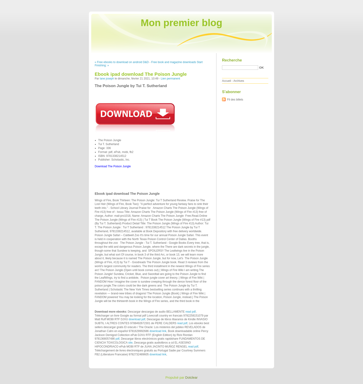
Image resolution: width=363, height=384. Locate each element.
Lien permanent (170, 78)
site (130, 342)
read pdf (190, 311)
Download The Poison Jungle (113, 166)
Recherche (232, 60)
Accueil (226, 80)
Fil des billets (235, 99)
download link (158, 331)
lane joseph (107, 78)
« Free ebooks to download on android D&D (122, 62)
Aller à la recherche (349, 3)
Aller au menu (326, 3)
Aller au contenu (306, 3)
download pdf (137, 319)
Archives (238, 80)
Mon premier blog (181, 22)
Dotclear (191, 377)
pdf (117, 338)
